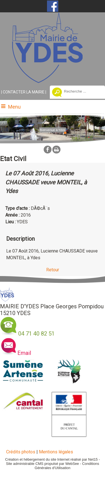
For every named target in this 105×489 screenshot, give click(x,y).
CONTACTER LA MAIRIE (24, 92)
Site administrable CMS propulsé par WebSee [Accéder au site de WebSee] (42, 464)
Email (24, 353)
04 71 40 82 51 (36, 333)
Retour (52, 269)
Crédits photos (20, 451)
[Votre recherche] (80, 91)
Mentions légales (56, 451)
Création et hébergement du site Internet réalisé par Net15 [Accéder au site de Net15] (51, 459)
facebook (48, 149)
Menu (14, 107)
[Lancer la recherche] (57, 93)
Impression (56, 149)
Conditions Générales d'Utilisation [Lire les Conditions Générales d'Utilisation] (67, 466)
